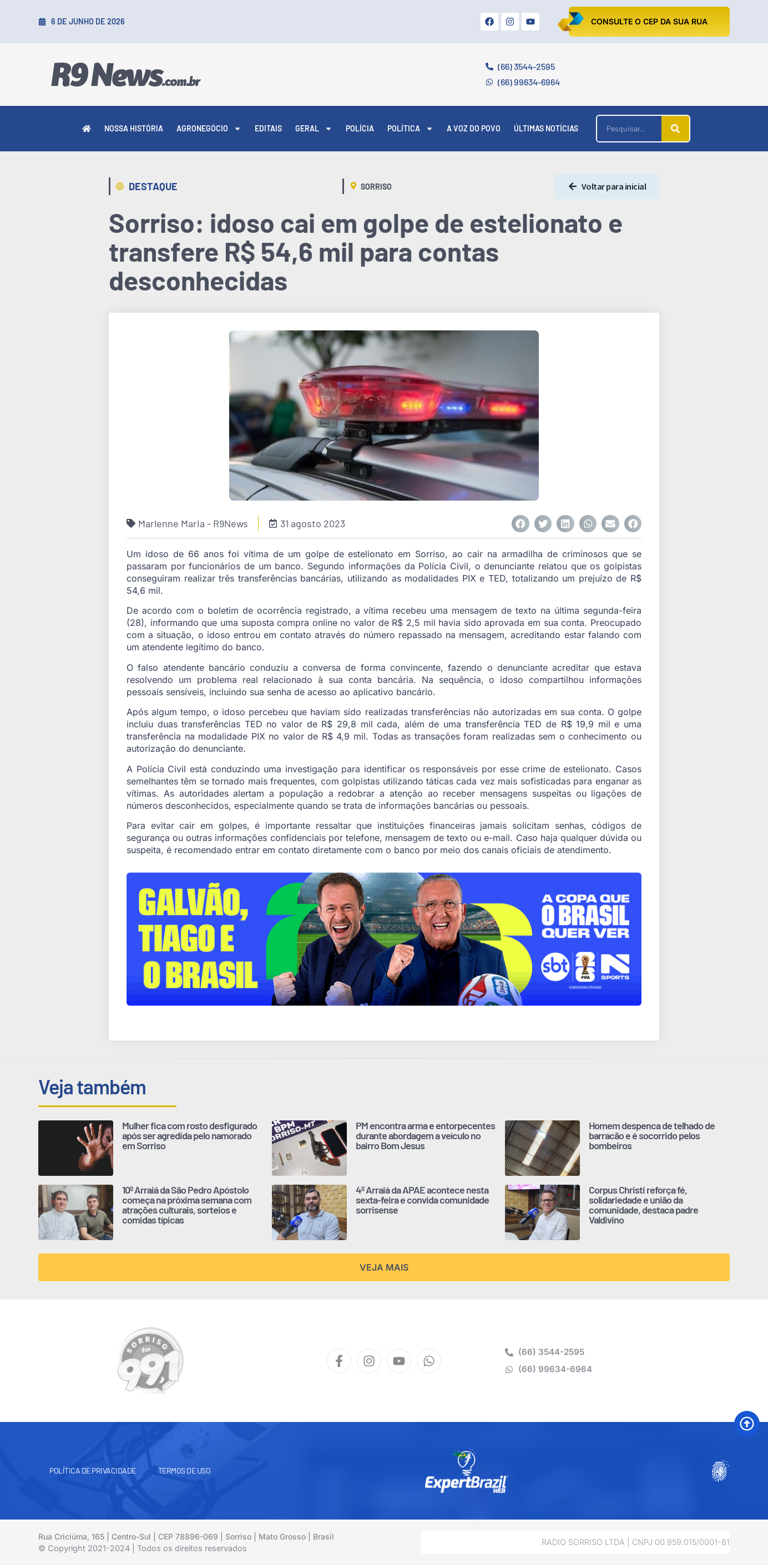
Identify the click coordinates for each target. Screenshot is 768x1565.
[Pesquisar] (675, 128)
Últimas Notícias (546, 128)
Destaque (153, 186)
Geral (313, 128)
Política (410, 128)
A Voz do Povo (474, 128)
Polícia (360, 128)
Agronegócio (208, 128)
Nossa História (133, 128)
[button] (520, 524)
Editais (268, 128)
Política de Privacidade (92, 1470)
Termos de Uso (184, 1470)
